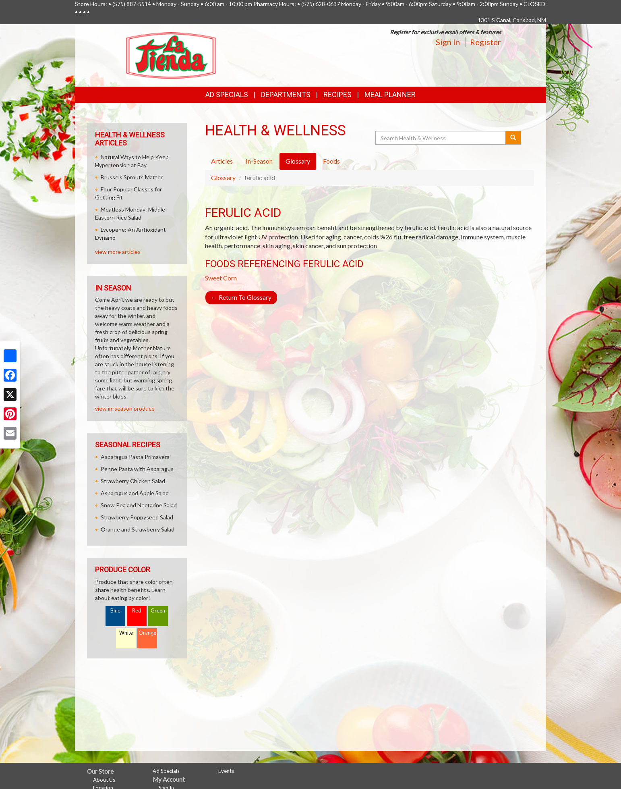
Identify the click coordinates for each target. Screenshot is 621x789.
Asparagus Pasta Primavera (135, 456)
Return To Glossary (241, 297)
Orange (147, 633)
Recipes (337, 94)
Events (226, 771)
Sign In (448, 42)
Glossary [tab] (298, 161)
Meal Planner (390, 94)
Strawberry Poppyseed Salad (137, 517)
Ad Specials (226, 94)
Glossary (223, 177)
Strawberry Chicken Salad (133, 481)
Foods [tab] (331, 161)
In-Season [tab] (259, 161)
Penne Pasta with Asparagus (137, 468)
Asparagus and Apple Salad (135, 493)
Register (485, 42)
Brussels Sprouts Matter (132, 177)
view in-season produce (125, 408)
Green (158, 611)
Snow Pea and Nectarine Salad (139, 505)
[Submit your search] (513, 138)
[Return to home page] (170, 54)
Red (136, 611)
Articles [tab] (222, 161)
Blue (115, 611)
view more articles (118, 251)
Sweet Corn (221, 278)
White (126, 633)
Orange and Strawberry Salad (137, 529)
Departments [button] (285, 94)
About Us (104, 780)
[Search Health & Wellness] (441, 138)
